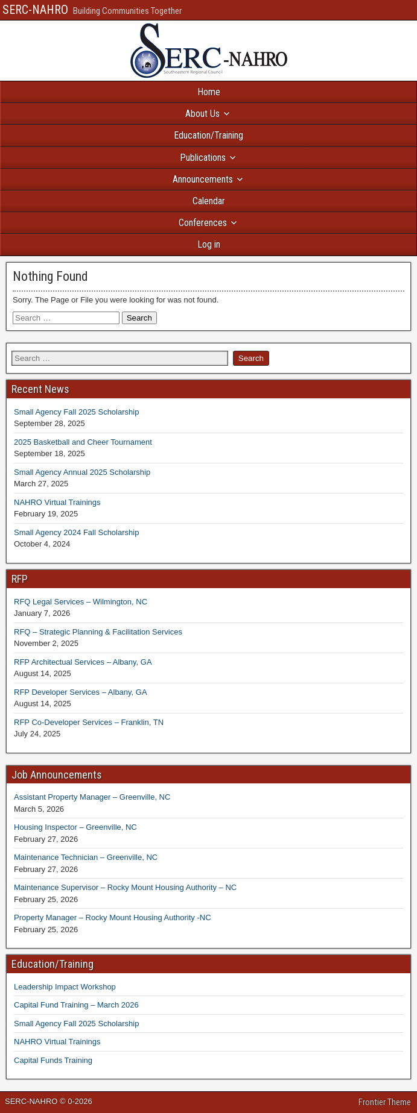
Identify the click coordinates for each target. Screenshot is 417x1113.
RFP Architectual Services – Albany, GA (83, 661)
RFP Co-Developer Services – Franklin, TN (89, 722)
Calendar (209, 201)
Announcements (203, 179)
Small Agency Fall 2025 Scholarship (76, 411)
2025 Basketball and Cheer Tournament (83, 442)
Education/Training (208, 135)
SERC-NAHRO (35, 9)
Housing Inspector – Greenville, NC (75, 827)
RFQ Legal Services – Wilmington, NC (80, 601)
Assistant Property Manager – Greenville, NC (92, 796)
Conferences (203, 222)
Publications (203, 157)
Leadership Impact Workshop (65, 986)
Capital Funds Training (53, 1060)
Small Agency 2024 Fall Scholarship (76, 532)
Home (208, 92)
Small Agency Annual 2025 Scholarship (82, 472)
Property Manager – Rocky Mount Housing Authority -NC (112, 917)
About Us (202, 113)
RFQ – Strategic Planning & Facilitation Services (98, 631)
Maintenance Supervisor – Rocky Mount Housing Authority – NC (125, 887)
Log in (208, 244)
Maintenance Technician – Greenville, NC (86, 857)
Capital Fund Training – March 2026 (76, 1004)
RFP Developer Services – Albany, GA (80, 692)
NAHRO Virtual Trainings (57, 502)
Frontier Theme (384, 1102)
